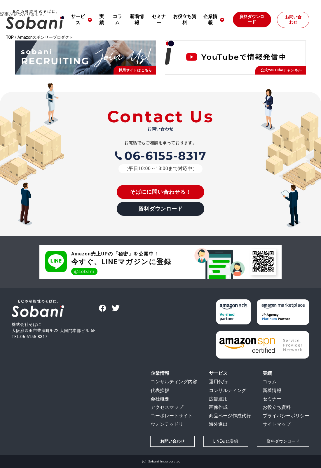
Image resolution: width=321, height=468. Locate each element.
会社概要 (160, 399)
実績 (101, 19)
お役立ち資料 (184, 19)
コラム (117, 19)
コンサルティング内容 (174, 381)
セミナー (159, 19)
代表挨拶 (160, 390)
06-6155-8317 (161, 156)
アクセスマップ (167, 407)
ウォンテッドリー (169, 424)
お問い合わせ (293, 19)
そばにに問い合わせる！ (160, 192)
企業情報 (160, 373)
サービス (78, 19)
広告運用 (218, 399)
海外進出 (218, 424)
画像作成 (218, 407)
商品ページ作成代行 (230, 415)
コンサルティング (227, 390)
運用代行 (218, 381)
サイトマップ (277, 424)
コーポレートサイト (172, 415)
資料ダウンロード (252, 19)
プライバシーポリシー (286, 415)
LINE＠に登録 (225, 441)
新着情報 (137, 19)
